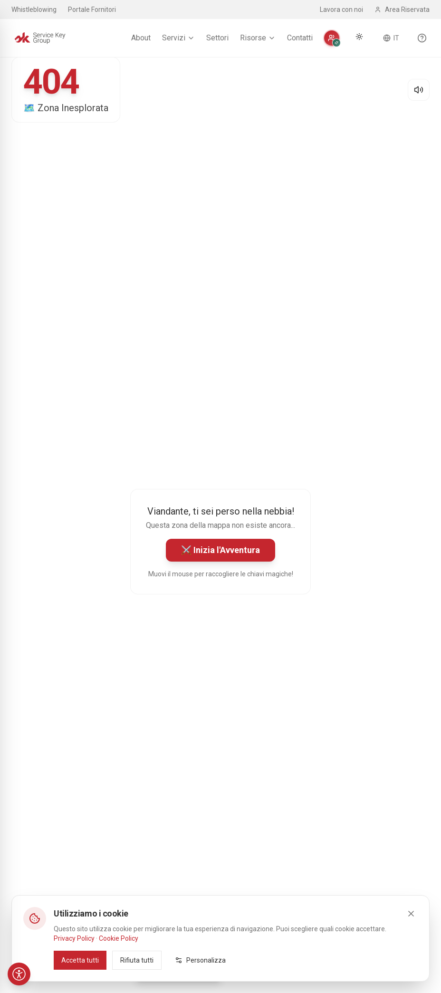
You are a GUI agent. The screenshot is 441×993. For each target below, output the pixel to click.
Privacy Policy (74, 938)
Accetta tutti (80, 960)
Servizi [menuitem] (178, 37)
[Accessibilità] (19, 974)
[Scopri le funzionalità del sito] (422, 38)
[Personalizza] (331, 38)
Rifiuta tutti (136, 960)
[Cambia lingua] (391, 38)
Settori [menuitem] (217, 37)
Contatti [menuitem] (300, 37)
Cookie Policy (118, 938)
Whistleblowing (34, 9)
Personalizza (200, 960)
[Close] (411, 913)
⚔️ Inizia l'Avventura (220, 550)
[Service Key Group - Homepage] (39, 38)
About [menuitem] (141, 37)
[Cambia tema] (359, 36)
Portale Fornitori (92, 9)
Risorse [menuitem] (258, 37)
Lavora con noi (341, 9)
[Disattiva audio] (419, 90)
